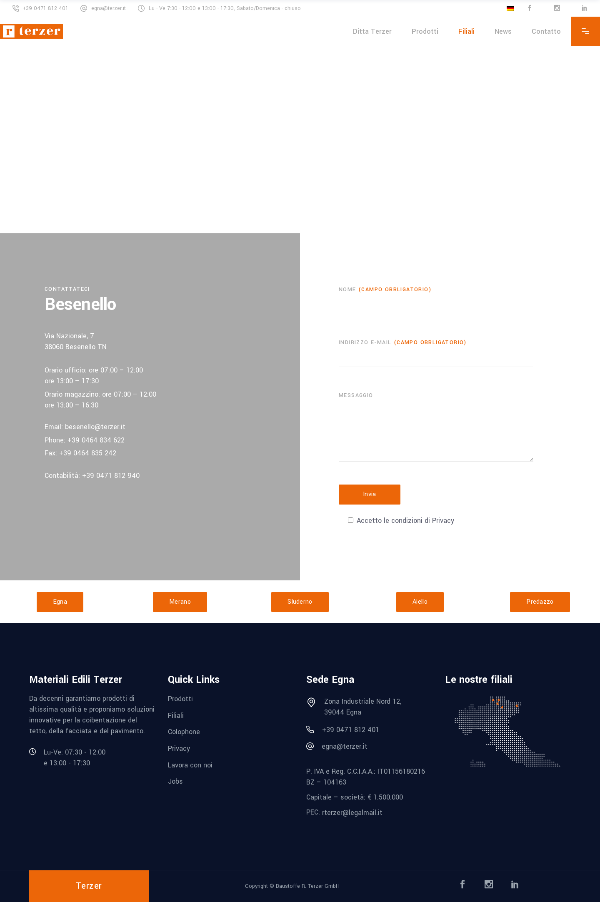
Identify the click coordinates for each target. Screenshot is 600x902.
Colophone (184, 732)
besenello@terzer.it (95, 427)
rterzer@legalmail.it (352, 812)
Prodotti (180, 699)
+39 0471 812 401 (45, 8)
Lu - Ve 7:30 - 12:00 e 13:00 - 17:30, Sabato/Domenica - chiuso (225, 8)
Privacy (179, 748)
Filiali (176, 715)
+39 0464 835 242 (87, 453)
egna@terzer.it (108, 8)
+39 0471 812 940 (111, 475)
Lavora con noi (190, 765)
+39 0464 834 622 (96, 440)
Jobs (175, 781)
